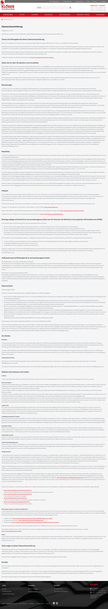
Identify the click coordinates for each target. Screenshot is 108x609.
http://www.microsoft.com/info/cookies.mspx (31, 520)
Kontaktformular (58, 589)
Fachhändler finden (67, 1)
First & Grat (22, 14)
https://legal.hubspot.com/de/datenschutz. (51, 214)
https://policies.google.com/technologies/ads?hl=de (18, 494)
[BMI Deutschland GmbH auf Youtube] (57, 603)
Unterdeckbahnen (49, 14)
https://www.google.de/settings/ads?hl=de (15, 498)
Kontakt (103, 1)
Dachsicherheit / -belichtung (83, 14)
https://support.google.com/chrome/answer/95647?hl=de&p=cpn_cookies (32, 518)
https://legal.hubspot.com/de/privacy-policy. (72, 210)
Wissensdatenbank (54, 1)
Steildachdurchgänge (8, 14)
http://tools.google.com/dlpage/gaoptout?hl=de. (70, 477)
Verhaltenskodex (40, 603)
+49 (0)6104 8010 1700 (100, 8)
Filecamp (4, 589)
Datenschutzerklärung (11, 603)
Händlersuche (93, 5)
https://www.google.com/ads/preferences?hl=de (17, 502)
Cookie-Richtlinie (23, 603)
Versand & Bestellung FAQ (8, 594)
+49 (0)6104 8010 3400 (100, 10)
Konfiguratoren (79, 1)
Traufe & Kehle (34, 14)
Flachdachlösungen (100, 14)
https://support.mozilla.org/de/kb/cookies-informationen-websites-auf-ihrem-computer (35, 522)
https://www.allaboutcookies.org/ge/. (12, 531)
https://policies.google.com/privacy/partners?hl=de (17, 490)
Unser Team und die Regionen (61, 591)
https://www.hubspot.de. (51, 207)
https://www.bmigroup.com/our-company (42, 57)
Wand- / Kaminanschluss (64, 14)
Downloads (102, 5)
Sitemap (48, 603)
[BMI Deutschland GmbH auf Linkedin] (54, 603)
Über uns (95, 1)
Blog (88, 1)
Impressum (31, 603)
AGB (3, 603)
